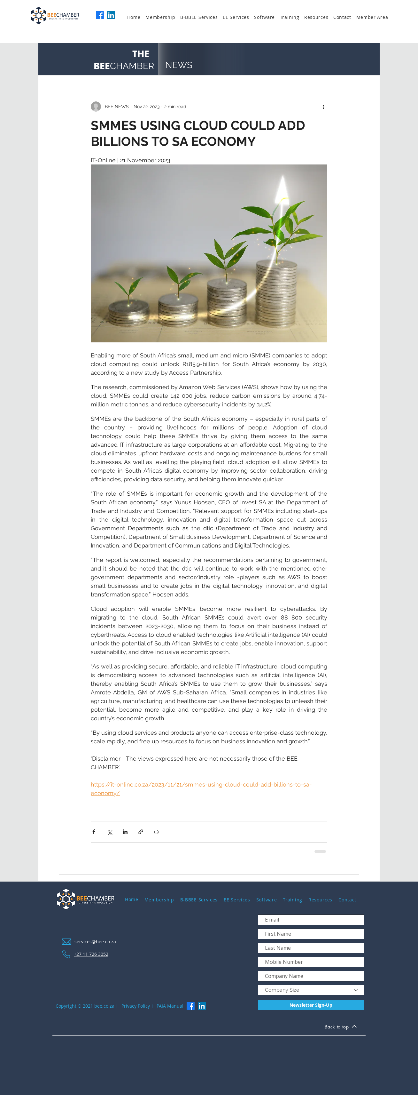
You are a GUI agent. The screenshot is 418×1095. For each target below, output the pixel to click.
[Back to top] (340, 1027)
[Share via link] (141, 832)
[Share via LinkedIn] (125, 832)
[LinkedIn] (111, 15)
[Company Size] (311, 990)
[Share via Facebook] (94, 832)
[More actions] (323, 106)
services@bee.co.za (95, 942)
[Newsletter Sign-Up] (311, 1005)
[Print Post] (156, 832)
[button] (162, 17)
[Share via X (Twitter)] (109, 832)
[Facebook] (100, 15)
